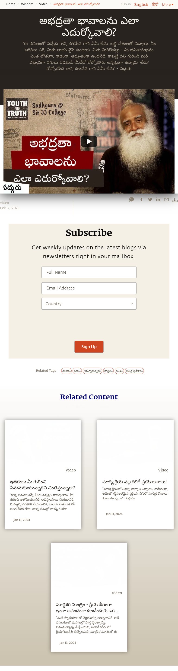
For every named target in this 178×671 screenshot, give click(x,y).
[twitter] (150, 199)
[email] (166, 199)
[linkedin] (158, 199)
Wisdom (27, 4)
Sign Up (89, 346)
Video (43, 4)
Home (10, 4)
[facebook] (141, 199)
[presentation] (89, 323)
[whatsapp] (131, 199)
